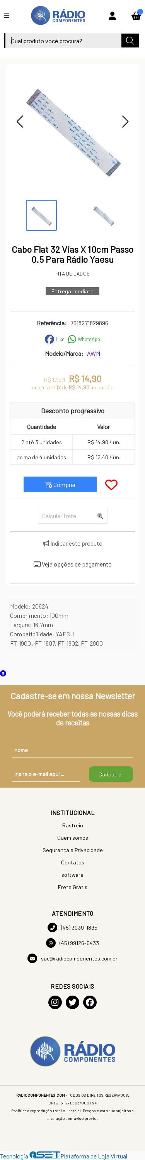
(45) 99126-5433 (72, 943)
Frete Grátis (72, 887)
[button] (20, 121)
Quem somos (72, 837)
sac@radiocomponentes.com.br (72, 958)
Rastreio (72, 825)
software (72, 874)
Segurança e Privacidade (73, 850)
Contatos (72, 862)
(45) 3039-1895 (72, 927)
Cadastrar (111, 774)
